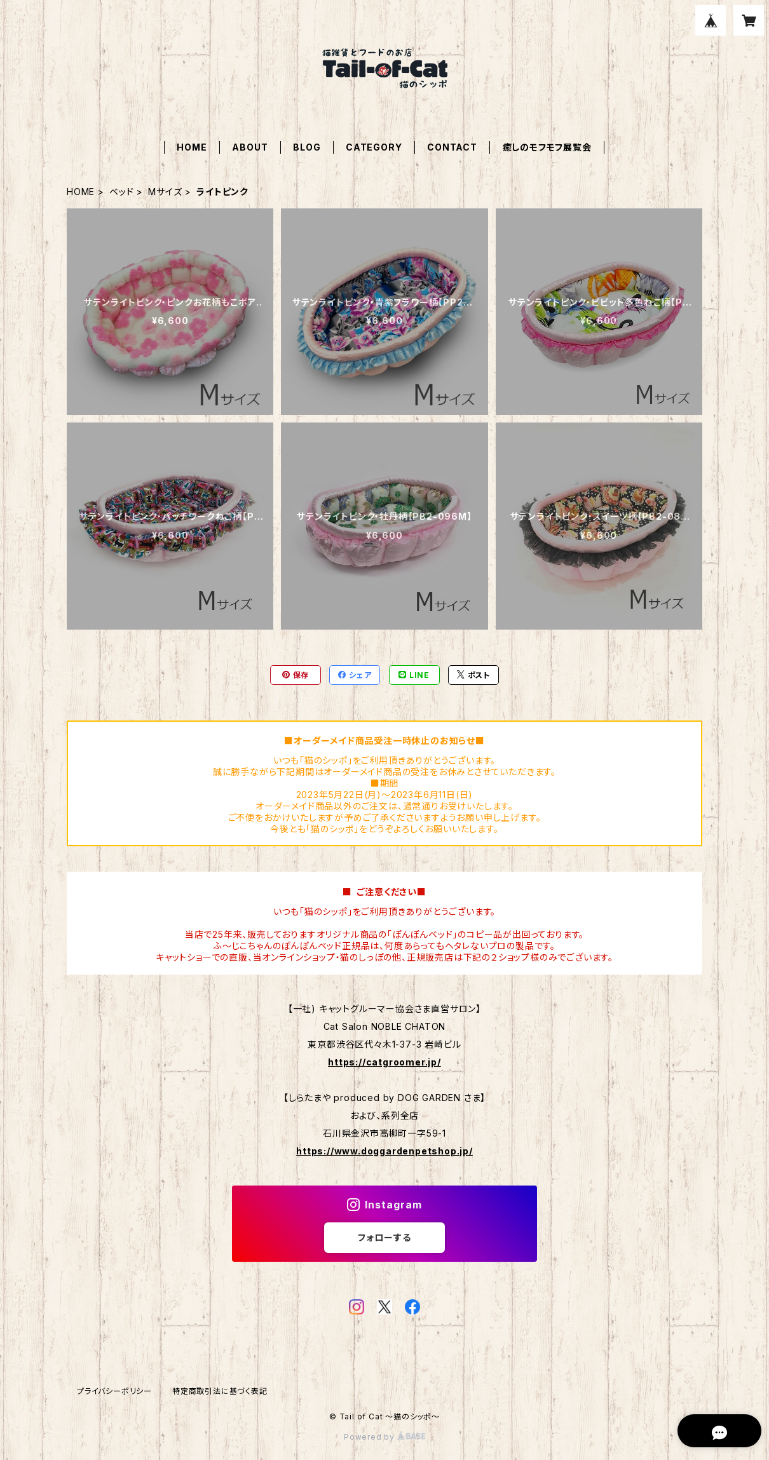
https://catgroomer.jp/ (384, 1062)
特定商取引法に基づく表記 (220, 1391)
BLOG (306, 147)
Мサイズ (165, 191)
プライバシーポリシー (114, 1391)
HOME (192, 147)
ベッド (121, 191)
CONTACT (452, 147)
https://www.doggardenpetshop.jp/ (384, 1151)
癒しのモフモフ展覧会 (547, 147)
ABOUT (250, 147)
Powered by (384, 1437)
